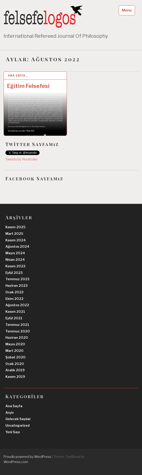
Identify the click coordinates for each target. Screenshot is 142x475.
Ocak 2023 (14, 292)
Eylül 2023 (14, 273)
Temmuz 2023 (17, 279)
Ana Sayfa (13, 406)
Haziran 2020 (16, 338)
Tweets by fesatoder (21, 159)
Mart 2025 (14, 234)
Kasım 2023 (15, 266)
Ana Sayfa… (18, 75)
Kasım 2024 (15, 240)
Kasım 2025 (15, 227)
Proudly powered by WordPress (27, 457)
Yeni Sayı (12, 432)
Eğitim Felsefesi (28, 86)
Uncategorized (17, 425)
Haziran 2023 (16, 286)
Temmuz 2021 (17, 325)
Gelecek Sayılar (18, 419)
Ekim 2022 (14, 299)
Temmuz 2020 (17, 331)
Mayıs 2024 (15, 253)
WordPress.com (16, 462)
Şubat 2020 (15, 357)
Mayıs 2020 (15, 344)
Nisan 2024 (15, 260)
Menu (127, 10)
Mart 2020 (14, 351)
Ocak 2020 (14, 364)
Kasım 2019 (15, 377)
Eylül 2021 (13, 318)
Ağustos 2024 (17, 247)
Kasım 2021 (15, 312)
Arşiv (9, 413)
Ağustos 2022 (17, 305)
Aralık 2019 (15, 370)
